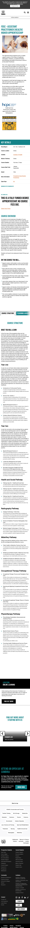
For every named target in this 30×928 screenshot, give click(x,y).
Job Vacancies (4, 901)
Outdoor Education (19, 821)
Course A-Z (3, 867)
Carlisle (15, 841)
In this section (15, 17)
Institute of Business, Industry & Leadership (20, 878)
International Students (6, 861)
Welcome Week (19, 859)
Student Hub (18, 865)
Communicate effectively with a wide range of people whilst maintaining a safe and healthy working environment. (15, 277)
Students (19, 901)
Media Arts (25, 813)
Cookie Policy (20, 4)
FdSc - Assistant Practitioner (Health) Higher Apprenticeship (12, 29)
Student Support (5, 859)
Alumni (2, 883)
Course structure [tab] (8, 313)
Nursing (13, 829)
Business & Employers (6, 877)
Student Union (19, 867)
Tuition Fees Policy (5, 208)
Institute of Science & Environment (21, 890)
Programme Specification (19, 176)
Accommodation (5, 858)
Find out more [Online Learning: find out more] (8, 701)
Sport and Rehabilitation (23, 825)
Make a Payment (19, 863)
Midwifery (19, 832)
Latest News (4, 903)
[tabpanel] (15, 489)
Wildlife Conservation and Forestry (15, 809)
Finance (17, 856)
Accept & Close (15, 6)
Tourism (19, 817)
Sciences (26, 817)
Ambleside (15, 839)
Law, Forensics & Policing (7, 825)
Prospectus (16, 177)
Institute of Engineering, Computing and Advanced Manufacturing (21, 885)
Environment (9, 821)
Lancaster (21, 841)
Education (4, 817)
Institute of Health (17, 155)
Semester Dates (19, 861)
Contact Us (3, 899)
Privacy (11, 926)
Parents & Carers (5, 879)
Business (11, 817)
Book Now (21, 787)
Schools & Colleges (5, 881)
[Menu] (26, 12)
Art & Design (16, 813)
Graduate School (19, 892)
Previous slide (2, 733)
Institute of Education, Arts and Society (22, 881)
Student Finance (5, 856)
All (14, 181)
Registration (18, 858)
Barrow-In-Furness (24, 839)
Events (2, 905)
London (27, 841)
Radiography (11, 832)
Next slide (27, 733)
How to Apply (4, 854)
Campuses (3, 863)
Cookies (5, 926)
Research (3, 885)
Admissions (3, 870)
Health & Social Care (22, 829)
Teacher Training (6, 813)
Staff (18, 905)
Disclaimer (18, 926)
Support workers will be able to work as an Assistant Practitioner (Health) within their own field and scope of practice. (15, 264)
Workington (26, 843)
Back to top (15, 803)
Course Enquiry (4, 865)
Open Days (3, 852)
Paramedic (5, 829)
